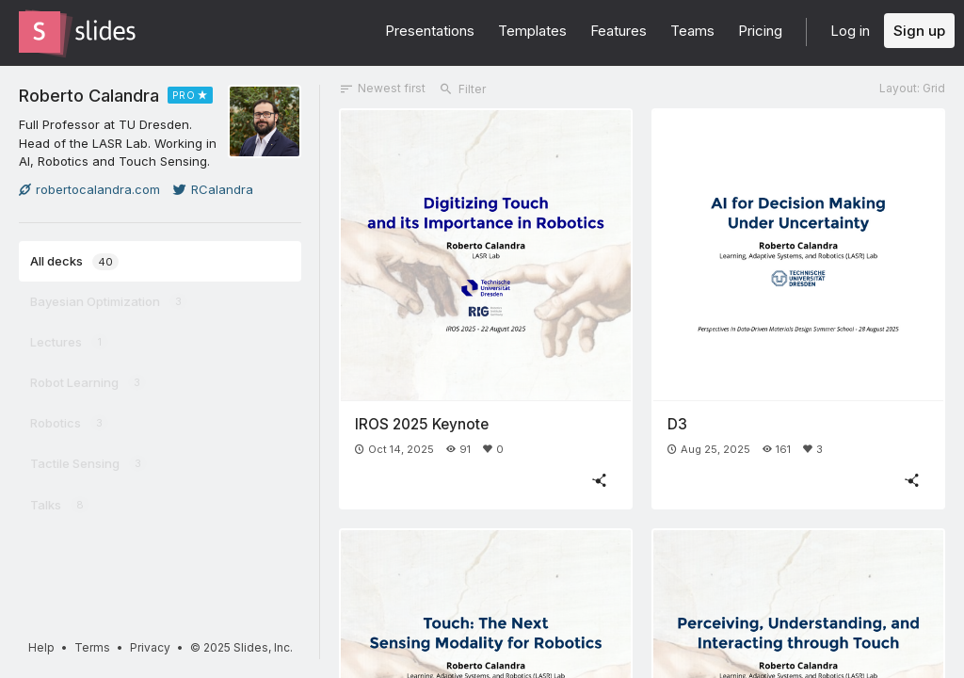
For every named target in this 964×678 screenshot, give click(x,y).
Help (41, 647)
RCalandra (213, 189)
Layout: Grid (912, 88)
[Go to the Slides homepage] (39, 32)
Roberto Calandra (89, 95)
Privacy (150, 647)
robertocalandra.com (89, 189)
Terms (92, 647)
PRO (184, 95)
